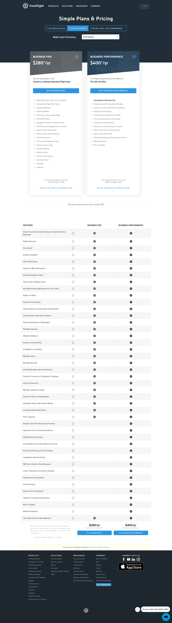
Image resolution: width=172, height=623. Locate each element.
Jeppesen (30, 599)
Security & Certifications (107, 584)
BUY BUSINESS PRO (56, 91)
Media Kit (101, 573)
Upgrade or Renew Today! (99, 547)
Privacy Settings (104, 581)
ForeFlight (33, 6)
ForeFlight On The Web (36, 563)
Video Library (78, 566)
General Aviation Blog (81, 577)
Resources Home (79, 559)
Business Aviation (57, 563)
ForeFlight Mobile (34, 559)
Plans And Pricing (34, 602)
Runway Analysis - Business (37, 606)
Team (100, 563)
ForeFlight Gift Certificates (37, 581)
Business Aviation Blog (82, 581)
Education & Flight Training (60, 573)
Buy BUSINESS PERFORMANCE (113, 91)
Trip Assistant (32, 591)
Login (144, 6)
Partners (101, 566)
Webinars (76, 570)
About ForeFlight (104, 559)
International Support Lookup (84, 584)
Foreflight (86, 617)
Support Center (79, 563)
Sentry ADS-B (32, 570)
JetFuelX (30, 595)
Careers (101, 570)
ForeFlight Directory (34, 573)
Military (53, 566)
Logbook (30, 584)
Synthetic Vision (33, 588)
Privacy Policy (103, 577)
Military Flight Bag (34, 577)
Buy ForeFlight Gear (106, 589)
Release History (79, 573)
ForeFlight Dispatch (34, 566)
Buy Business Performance (130, 533)
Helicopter (54, 570)
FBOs (52, 577)
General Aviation (56, 559)
